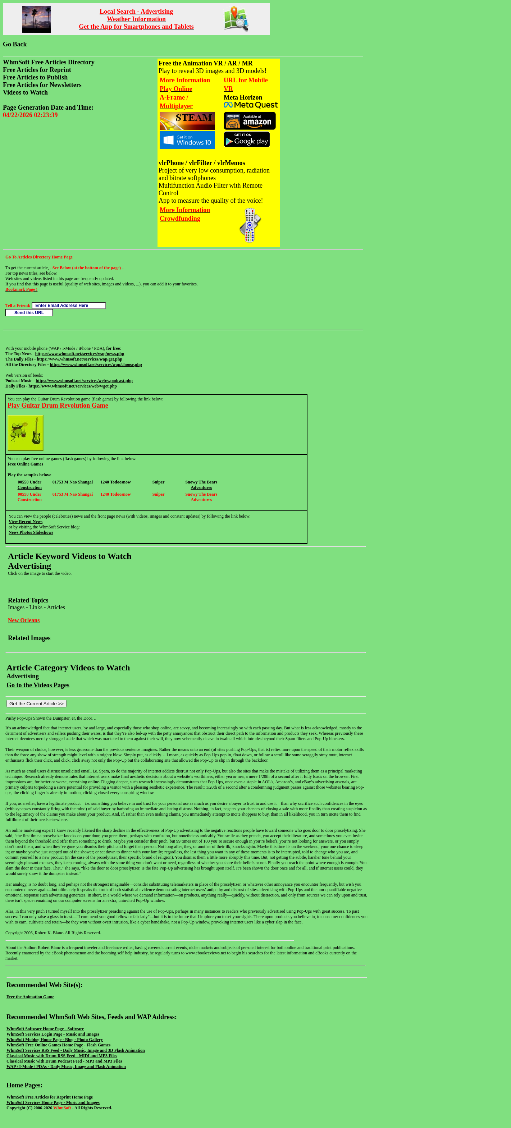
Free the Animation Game (30, 996)
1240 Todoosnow (115, 482)
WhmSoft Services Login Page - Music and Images (52, 1034)
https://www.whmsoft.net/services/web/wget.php (72, 386)
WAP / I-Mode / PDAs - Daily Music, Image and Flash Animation (66, 1066)
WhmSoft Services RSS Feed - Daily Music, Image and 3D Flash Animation (75, 1050)
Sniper (158, 482)
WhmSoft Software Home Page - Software (45, 1028)
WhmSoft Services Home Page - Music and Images (53, 1102)
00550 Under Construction (30, 485)
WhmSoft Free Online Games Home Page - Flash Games (58, 1044)
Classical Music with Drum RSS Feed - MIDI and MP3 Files (61, 1055)
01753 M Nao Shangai (73, 482)
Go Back (15, 44)
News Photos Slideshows (31, 532)
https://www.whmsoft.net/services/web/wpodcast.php (84, 380)
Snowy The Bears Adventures (201, 485)
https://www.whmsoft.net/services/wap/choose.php (96, 364)
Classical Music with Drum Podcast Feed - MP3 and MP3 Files (64, 1061)
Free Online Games (25, 464)
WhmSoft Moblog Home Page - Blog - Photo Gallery (54, 1039)
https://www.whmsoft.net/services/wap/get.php (79, 359)
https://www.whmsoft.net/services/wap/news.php (79, 353)
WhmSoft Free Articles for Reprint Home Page (49, 1097)
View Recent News (25, 521)
